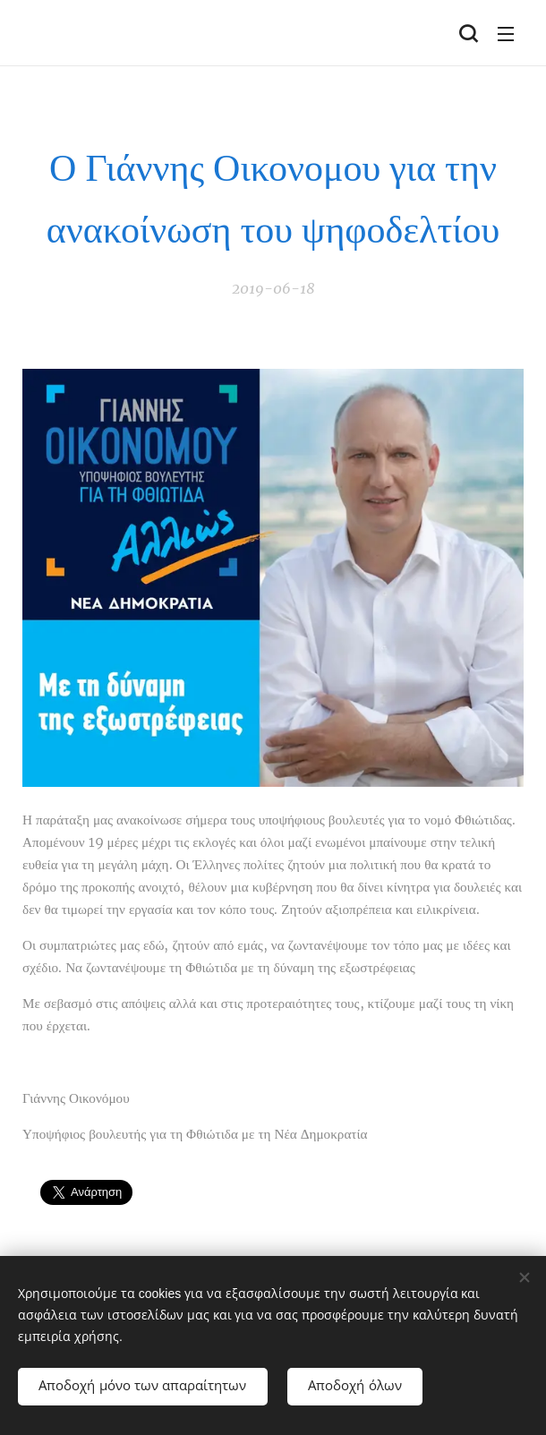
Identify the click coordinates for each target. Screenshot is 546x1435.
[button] (468, 33)
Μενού (506, 34)
